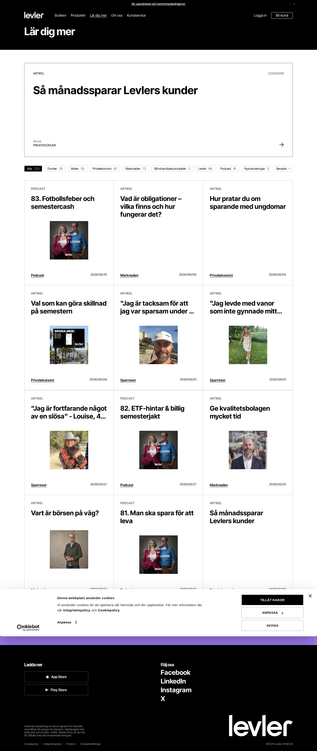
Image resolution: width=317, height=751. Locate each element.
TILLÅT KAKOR (272, 714)
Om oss (117, 15)
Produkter (78, 15)
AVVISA (273, 740)
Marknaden (129, 275)
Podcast (37, 275)
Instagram (176, 690)
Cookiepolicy (109, 725)
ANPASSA (272, 727)
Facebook (175, 672)
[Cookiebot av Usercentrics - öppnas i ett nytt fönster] (28, 742)
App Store (56, 677)
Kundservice (136, 15)
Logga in (260, 15)
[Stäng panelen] (310, 710)
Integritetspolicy (77, 725)
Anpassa (64, 737)
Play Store (56, 690)
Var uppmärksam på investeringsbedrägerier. (158, 3)
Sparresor (128, 380)
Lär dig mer (98, 15)
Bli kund (282, 15)
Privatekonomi (44, 145)
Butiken (60, 15)
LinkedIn (173, 681)
